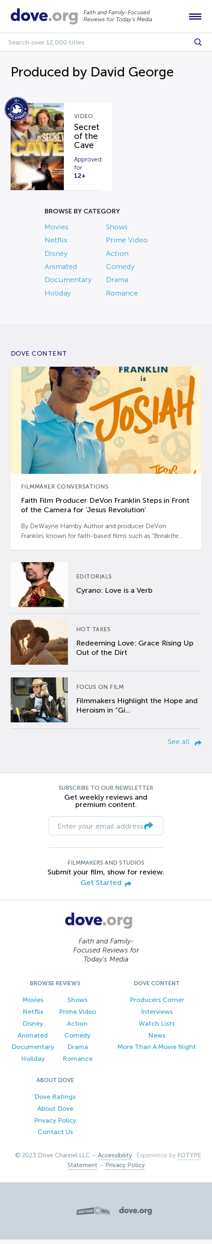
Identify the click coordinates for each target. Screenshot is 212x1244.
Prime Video (127, 244)
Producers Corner (157, 1004)
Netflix (56, 244)
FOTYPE (189, 1160)
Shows (117, 231)
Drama (117, 284)
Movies (56, 231)
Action (117, 257)
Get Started (106, 887)
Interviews (157, 1015)
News (156, 1039)
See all (184, 746)
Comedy (120, 271)
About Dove (55, 1112)
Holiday (58, 297)
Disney (56, 257)
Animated (61, 271)
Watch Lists (157, 1027)
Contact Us (55, 1136)
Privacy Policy (55, 1124)
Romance (122, 297)
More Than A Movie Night (156, 1051)
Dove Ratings (55, 1100)
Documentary (68, 284)
